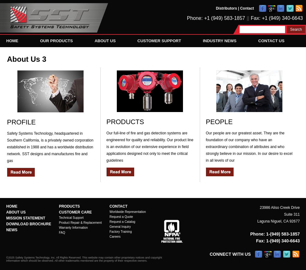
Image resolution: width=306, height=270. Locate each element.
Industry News (219, 40)
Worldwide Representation (128, 212)
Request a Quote (121, 216)
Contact (247, 8)
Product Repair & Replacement (80, 222)
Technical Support (71, 217)
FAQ (62, 232)
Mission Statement (25, 218)
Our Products (56, 40)
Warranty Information (73, 227)
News (11, 230)
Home (12, 40)
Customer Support (159, 40)
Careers (115, 236)
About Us (105, 40)
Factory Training (121, 231)
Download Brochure (28, 224)
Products (69, 206)
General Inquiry (120, 226)
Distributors (226, 8)
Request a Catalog (122, 221)
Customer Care (75, 212)
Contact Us (271, 40)
